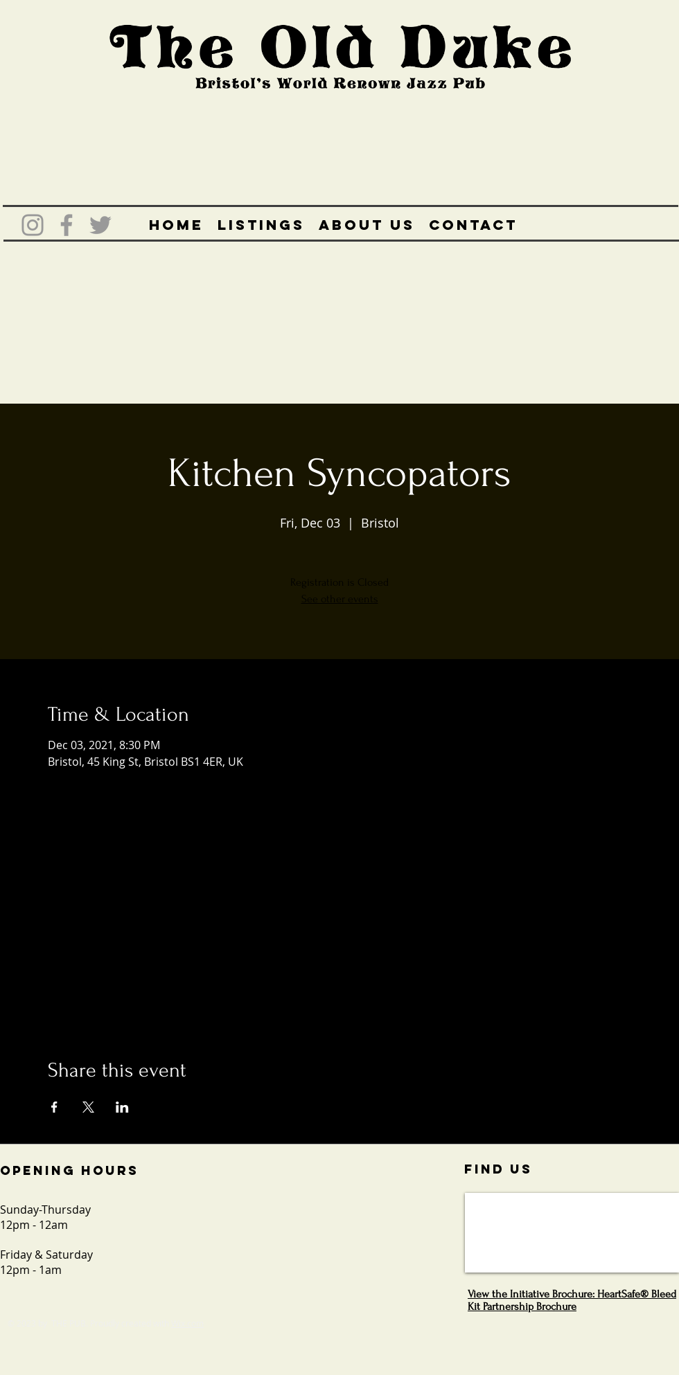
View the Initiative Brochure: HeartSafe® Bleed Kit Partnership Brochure (572, 1300)
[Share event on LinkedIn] (122, 1107)
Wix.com (187, 1323)
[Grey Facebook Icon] (66, 225)
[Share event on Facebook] (54, 1107)
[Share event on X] (88, 1107)
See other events (339, 599)
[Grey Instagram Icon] (32, 225)
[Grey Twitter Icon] (100, 225)
